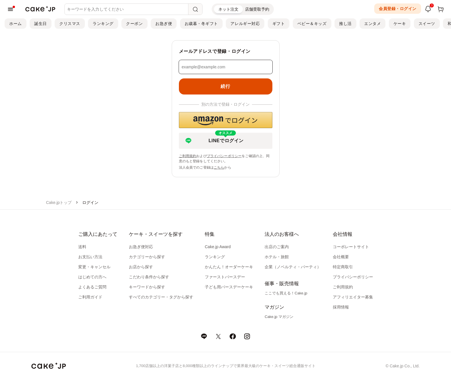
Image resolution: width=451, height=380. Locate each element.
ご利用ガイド (90, 297)
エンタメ (372, 23)
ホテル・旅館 (277, 256)
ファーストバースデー (225, 277)
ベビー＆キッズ (312, 23)
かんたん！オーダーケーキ (229, 267)
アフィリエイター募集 (353, 297)
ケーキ (399, 23)
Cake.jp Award (218, 246)
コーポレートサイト (351, 246)
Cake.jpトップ (59, 202)
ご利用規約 (187, 156)
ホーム (15, 23)
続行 (225, 86)
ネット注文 (228, 9)
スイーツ (426, 23)
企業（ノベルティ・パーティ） (293, 267)
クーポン (134, 23)
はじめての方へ (92, 277)
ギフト (278, 23)
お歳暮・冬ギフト (201, 23)
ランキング (103, 23)
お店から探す (141, 267)
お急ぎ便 (163, 23)
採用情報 (341, 307)
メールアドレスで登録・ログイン (215, 51)
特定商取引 (343, 267)
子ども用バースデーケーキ (229, 287)
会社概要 (341, 256)
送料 (82, 246)
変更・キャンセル (94, 267)
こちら (219, 167)
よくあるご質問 (92, 287)
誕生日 (40, 23)
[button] (225, 120)
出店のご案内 (277, 246)
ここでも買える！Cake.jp (286, 293)
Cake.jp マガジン (279, 317)
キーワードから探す (147, 287)
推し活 (345, 23)
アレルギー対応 (245, 23)
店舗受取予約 (257, 9)
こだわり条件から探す (149, 277)
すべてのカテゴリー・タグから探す (161, 297)
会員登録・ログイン (397, 8)
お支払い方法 (90, 256)
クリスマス (69, 23)
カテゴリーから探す (147, 256)
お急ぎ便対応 (141, 246)
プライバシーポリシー (224, 156)
